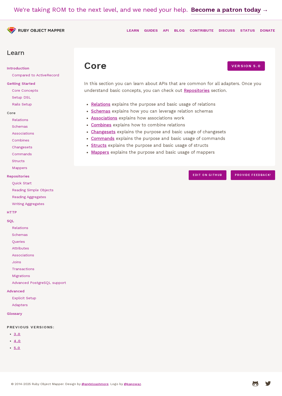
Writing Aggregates (28, 204)
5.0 (17, 348)
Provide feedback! (253, 175)
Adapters (20, 305)
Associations (23, 133)
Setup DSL (21, 97)
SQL (10, 221)
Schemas (20, 126)
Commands (22, 154)
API (166, 30)
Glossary (14, 313)
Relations (20, 120)
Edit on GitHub (207, 175)
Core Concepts (25, 90)
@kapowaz (132, 384)
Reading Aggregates (29, 197)
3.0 (17, 334)
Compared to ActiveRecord (35, 75)
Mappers (19, 168)
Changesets (22, 147)
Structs (18, 161)
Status (247, 30)
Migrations (21, 276)
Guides (151, 30)
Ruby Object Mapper (36, 30)
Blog (179, 30)
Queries (18, 241)
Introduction (18, 68)
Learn (133, 30)
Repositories (18, 176)
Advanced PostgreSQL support (39, 283)
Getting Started (21, 83)
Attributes (20, 248)
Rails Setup (22, 104)
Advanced (15, 291)
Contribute (202, 30)
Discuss (227, 30)
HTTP (12, 212)
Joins (16, 262)
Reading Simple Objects (33, 190)
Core (11, 113)
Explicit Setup (24, 298)
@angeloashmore (95, 384)
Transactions (23, 269)
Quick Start (22, 183)
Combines (20, 140)
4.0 (17, 341)
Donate (267, 30)
